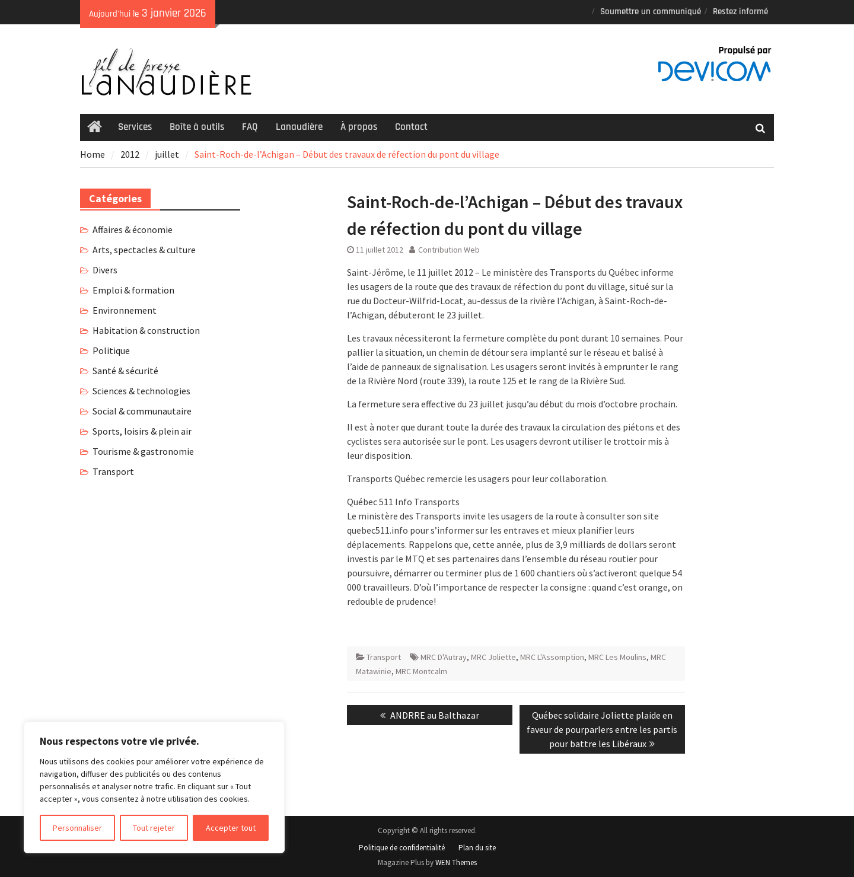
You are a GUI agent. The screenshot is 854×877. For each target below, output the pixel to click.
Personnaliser (77, 827)
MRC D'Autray (443, 657)
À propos (358, 126)
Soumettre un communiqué (650, 11)
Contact (411, 126)
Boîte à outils (197, 126)
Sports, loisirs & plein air (142, 431)
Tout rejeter (154, 827)
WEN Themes (456, 862)
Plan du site (477, 848)
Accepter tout (231, 827)
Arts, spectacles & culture (144, 250)
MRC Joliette (493, 657)
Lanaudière (299, 126)
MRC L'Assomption (552, 657)
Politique (111, 350)
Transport (384, 657)
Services (135, 126)
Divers (105, 270)
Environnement (125, 310)
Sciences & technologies (141, 391)
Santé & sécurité (125, 371)
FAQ (250, 126)
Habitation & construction (146, 330)
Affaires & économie (133, 229)
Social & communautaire (142, 411)
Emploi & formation (133, 290)
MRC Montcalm (421, 671)
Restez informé (740, 11)
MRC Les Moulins (617, 657)
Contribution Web (449, 249)
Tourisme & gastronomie (143, 451)
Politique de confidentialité (402, 848)
